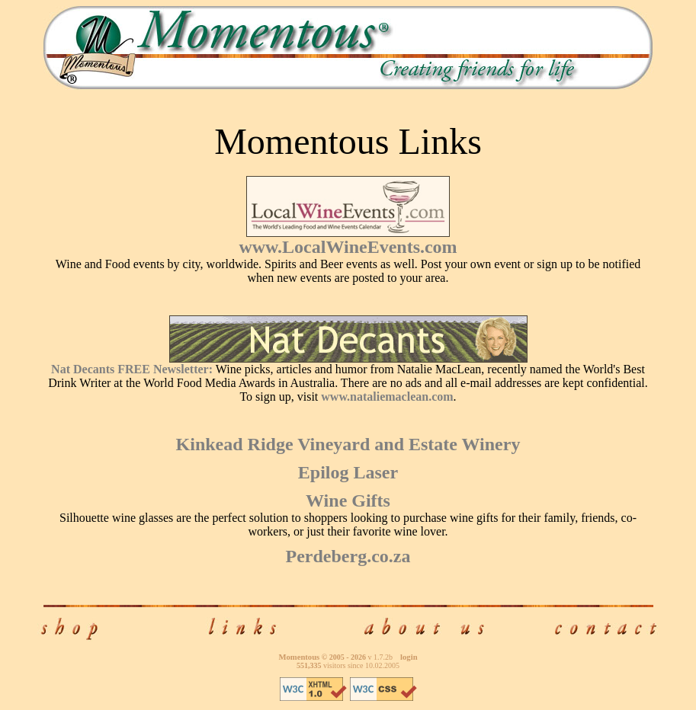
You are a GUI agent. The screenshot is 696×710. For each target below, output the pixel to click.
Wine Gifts (348, 500)
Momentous (298, 657)
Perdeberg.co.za (348, 556)
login (409, 657)
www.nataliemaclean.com (387, 396)
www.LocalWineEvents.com (348, 247)
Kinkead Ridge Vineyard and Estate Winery (348, 444)
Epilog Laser (348, 472)
